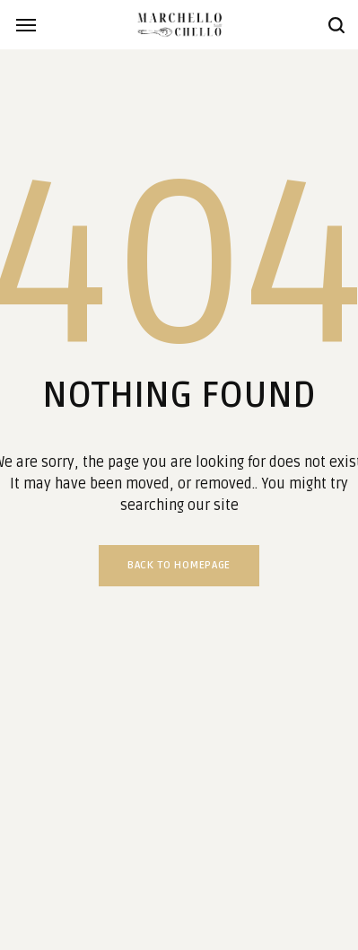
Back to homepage (179, 565)
